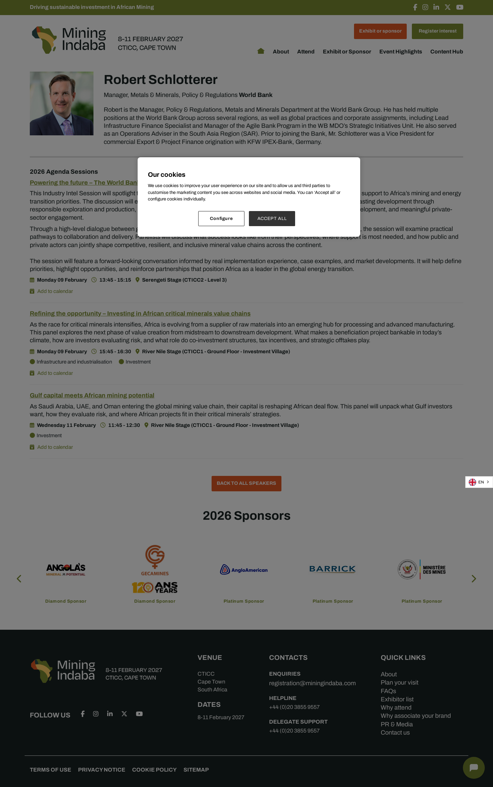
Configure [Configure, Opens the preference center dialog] (221, 218)
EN (476, 482)
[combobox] (479, 482)
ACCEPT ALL (272, 218)
